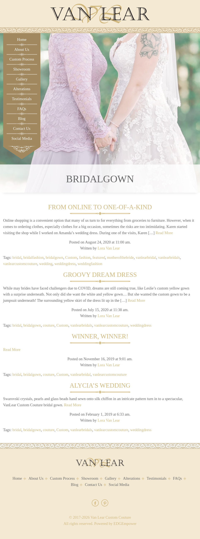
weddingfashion (90, 264)
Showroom (21, 69)
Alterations (21, 89)
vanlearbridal (146, 257)
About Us (21, 49)
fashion (84, 257)
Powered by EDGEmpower (115, 523)
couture (48, 325)
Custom (71, 257)
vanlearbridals (169, 257)
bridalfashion (33, 257)
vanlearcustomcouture (20, 264)
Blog (21, 118)
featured (98, 257)
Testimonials (21, 99)
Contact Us (21, 128)
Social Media (22, 138)
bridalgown (54, 257)
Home (22, 39)
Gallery (22, 79)
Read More (164, 233)
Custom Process (21, 59)
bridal (17, 257)
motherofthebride (120, 257)
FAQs (21, 109)
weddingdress (65, 264)
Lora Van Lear (109, 248)
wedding (45, 264)
